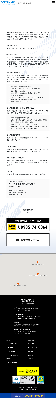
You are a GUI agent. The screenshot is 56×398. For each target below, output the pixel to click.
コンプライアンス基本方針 (13, 355)
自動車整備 (31, 340)
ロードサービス (10, 347)
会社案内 (30, 351)
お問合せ (30, 358)
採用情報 (8, 358)
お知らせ (30, 355)
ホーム (8, 340)
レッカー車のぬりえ (11, 351)
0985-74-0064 (15, 186)
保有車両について (32, 347)
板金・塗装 (31, 343)
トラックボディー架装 (11, 343)
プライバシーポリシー (11, 362)
